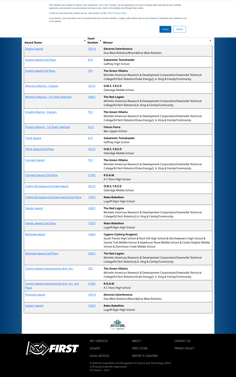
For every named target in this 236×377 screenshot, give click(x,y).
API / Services (99, 341)
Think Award (33, 138)
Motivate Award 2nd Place (41, 253)
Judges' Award (34, 306)
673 (90, 60)
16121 (92, 86)
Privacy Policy (116, 13)
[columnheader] (55, 40)
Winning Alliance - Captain (41, 86)
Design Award (34, 208)
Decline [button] (179, 29)
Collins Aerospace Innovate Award (46, 186)
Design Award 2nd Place (40, 223)
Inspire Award (34, 49)
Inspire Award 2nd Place (40, 60)
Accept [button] (165, 29)
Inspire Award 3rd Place (40, 71)
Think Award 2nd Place (39, 149)
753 (90, 71)
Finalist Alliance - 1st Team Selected (47, 127)
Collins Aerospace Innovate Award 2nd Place (53, 197)
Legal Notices (99, 356)
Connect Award (35, 160)
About (136, 341)
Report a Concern (144, 356)
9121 (91, 127)
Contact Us (182, 341)
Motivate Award (35, 234)
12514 (92, 49)
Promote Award (35, 295)
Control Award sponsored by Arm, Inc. (49, 268)
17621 (92, 197)
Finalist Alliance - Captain (41, 112)
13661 (92, 234)
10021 (92, 97)
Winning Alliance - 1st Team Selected (48, 97)
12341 (92, 175)
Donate (95, 348)
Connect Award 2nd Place (41, 175)
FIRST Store (140, 348)
